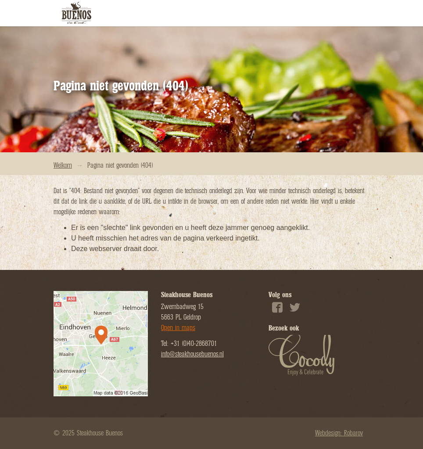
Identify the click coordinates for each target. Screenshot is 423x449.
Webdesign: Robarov (339, 433)
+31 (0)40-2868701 (194, 344)
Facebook (277, 310)
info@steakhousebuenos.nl (192, 354)
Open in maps (178, 328)
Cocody (301, 357)
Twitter (295, 310)
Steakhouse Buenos (78, 13)
